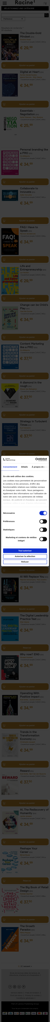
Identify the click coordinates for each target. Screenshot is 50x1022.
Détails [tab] (24, 467)
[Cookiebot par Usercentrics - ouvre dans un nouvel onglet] (35, 459)
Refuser (25, 562)
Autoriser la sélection (25, 556)
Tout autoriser (25, 550)
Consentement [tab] (10, 467)
